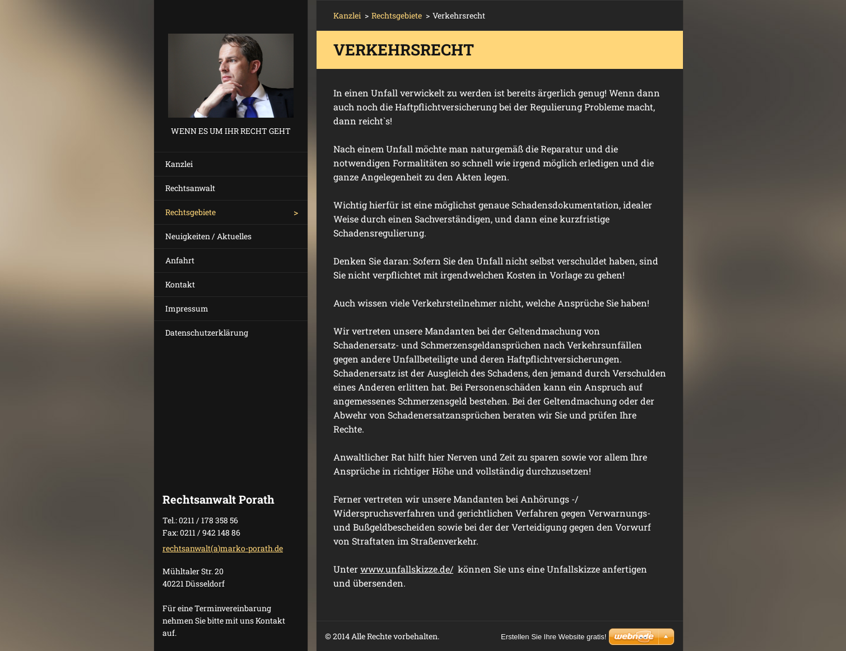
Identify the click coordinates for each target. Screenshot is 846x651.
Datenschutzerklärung (206, 332)
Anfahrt (179, 260)
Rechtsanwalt (190, 188)
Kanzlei (179, 164)
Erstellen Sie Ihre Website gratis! (553, 637)
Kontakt (180, 284)
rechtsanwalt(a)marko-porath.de (222, 548)
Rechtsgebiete (190, 212)
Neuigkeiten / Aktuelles (208, 236)
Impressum (186, 308)
